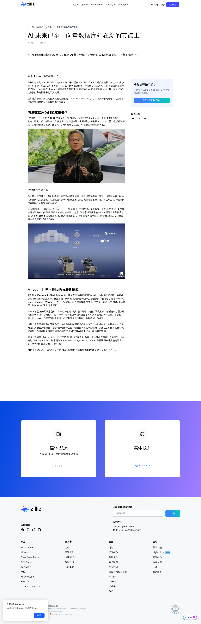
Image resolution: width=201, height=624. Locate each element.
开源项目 (69, 552)
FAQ (111, 591)
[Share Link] (145, 118)
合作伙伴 (157, 562)
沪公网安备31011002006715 (62, 614)
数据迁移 (69, 562)
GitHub (114, 581)
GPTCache (26, 562)
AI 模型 (112, 576)
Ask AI (190, 617)
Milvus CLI (27, 576)
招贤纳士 (158, 552)
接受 (39, 615)
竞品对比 (113, 567)
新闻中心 (157, 557)
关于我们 (157, 547)
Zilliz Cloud (27, 547)
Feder (25, 581)
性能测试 (70, 557)
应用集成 (69, 567)
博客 (111, 547)
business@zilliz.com (123, 526)
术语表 (112, 586)
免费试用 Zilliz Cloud (152, 100)
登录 (163, 4)
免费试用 (173, 4)
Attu (23, 571)
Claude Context (30, 586)
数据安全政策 (53, 606)
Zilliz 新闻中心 (37, 27)
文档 (68, 547)
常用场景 (113, 557)
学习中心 (113, 552)
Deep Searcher (30, 557)
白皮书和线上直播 (118, 571)
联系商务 (157, 571)
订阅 (172, 513)
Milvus (24, 552)
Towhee (26, 567)
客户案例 (113, 562)
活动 (155, 567)
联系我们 (155, 4)
